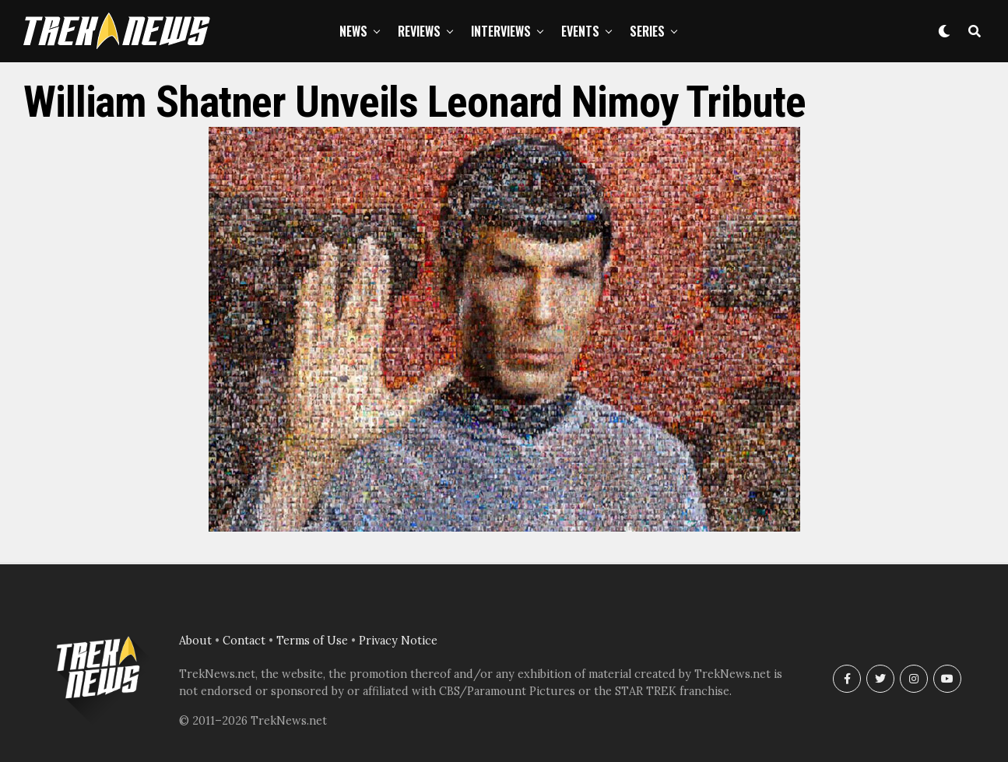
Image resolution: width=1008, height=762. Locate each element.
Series (647, 31)
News (353, 31)
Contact (244, 641)
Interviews (501, 31)
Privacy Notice (398, 641)
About (195, 641)
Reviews (419, 31)
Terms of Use (312, 641)
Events (580, 31)
